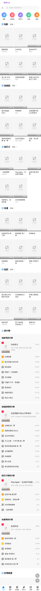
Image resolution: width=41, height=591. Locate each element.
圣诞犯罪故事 (20, 77)
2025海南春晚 (20, 200)
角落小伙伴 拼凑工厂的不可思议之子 (34, 79)
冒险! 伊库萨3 (33, 261)
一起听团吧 (5, 172)
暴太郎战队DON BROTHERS (6, 113)
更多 (12, 24)
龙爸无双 (5, 322)
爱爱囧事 (5, 49)
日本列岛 (18, 49)
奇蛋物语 (5, 261)
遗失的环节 (33, 49)
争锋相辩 (18, 111)
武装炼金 (32, 233)
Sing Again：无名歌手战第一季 (20, 174)
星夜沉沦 (32, 322)
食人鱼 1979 (6, 77)
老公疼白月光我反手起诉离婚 (6, 297)
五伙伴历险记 (20, 138)
